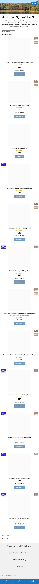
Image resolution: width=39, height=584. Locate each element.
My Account (6, 581)
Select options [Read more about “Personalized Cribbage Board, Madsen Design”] (19, 196)
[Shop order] (8, 31)
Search (19, 581)
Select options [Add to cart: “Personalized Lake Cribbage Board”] (19, 116)
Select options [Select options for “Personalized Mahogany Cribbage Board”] (19, 282)
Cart (30, 580)
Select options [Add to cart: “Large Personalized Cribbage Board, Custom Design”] (19, 74)
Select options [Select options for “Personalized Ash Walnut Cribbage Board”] (19, 487)
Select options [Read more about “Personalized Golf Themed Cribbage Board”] (19, 239)
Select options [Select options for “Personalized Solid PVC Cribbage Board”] (19, 527)
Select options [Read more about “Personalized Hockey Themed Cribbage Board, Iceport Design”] (19, 363)
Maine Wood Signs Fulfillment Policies (19, 552)
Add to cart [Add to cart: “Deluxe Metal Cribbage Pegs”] (19, 156)
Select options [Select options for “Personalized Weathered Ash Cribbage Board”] (19, 446)
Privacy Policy (19, 566)
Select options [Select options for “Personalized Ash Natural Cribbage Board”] (19, 406)
